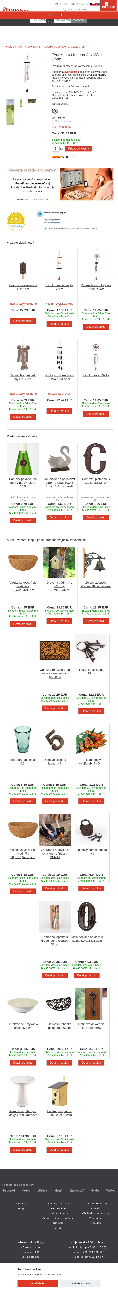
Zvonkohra (34, 46)
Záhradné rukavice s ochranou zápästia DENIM (55, 853)
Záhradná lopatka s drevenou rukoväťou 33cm (54, 940)
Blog (21, 1208)
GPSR (58, 1227)
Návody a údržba (58, 1203)
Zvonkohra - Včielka (96, 375)
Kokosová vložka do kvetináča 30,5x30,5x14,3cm (22, 853)
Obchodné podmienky (95, 1213)
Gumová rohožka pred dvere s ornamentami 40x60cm (55, 673)
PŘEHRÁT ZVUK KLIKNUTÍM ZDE (23, 305)
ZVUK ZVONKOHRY (61, 127)
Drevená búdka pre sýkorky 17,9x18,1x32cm (59, 586)
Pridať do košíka (78, 148)
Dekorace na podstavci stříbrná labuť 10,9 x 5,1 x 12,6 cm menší (59, 482)
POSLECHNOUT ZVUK (59, 394)
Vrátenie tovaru (58, 1213)
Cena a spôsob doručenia (58, 1218)
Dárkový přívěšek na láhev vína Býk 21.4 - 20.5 (23, 482)
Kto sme (58, 1223)
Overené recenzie (96, 1203)
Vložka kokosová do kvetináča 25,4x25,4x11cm (22, 586)
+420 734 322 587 (78, 9)
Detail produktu (22, 321)
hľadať (78, 19)
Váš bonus (82, 4)
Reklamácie (58, 1208)
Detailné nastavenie (80, 1283)
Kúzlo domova (14, 46)
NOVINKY (21, 1203)
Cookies (96, 1223)
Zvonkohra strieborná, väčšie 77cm (65, 46)
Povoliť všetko (37, 1283)
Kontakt (64, 4)
